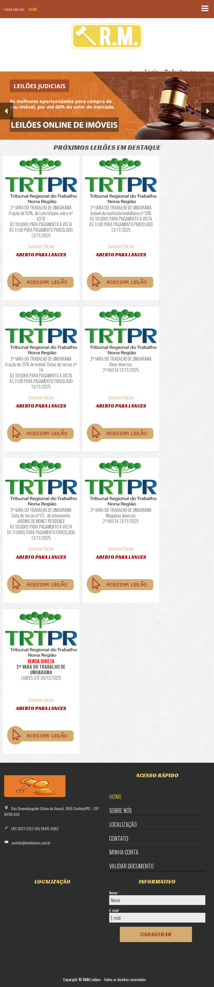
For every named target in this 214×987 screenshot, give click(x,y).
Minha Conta (123, 852)
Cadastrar (156, 934)
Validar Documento (131, 866)
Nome (114, 892)
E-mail (115, 910)
